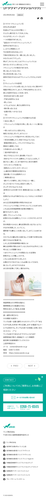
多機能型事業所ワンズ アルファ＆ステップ (18, 463)
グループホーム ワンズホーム (14, 479)
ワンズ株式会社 (9, 442)
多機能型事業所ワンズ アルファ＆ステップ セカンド (20, 467)
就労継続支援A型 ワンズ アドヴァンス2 (17, 454)
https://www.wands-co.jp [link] (19, 353)
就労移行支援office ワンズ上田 (14, 446)
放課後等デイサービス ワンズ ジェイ (16, 471)
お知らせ (20, 15)
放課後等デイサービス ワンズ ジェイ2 (16, 475)
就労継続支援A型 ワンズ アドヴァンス (16, 450)
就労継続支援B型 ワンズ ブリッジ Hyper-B (18, 459)
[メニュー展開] (42, 3)
